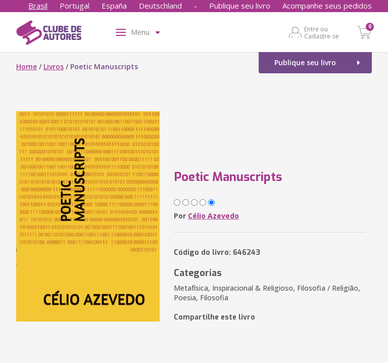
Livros (53, 66)
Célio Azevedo (213, 215)
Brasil (37, 6)
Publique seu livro (239, 6)
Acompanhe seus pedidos (327, 6)
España (114, 6)
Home (26, 66)
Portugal (74, 6)
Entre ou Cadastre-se (321, 32)
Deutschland (160, 6)
